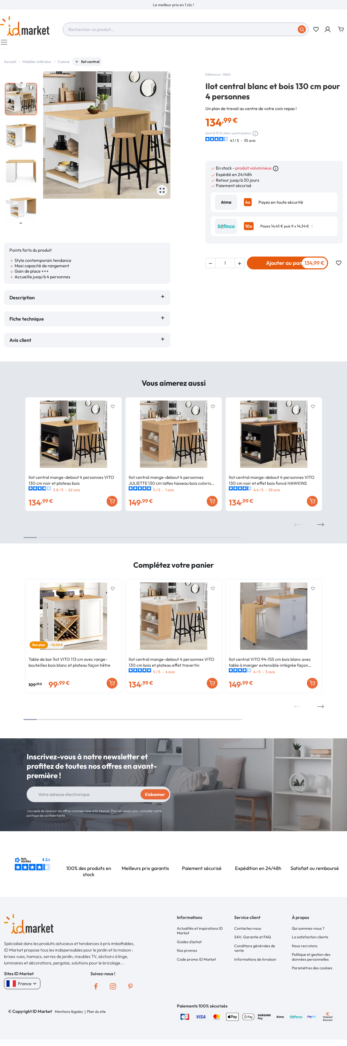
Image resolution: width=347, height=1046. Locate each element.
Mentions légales (69, 1014)
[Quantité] (225, 266)
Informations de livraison (255, 960)
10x (248, 228)
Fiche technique (26, 321)
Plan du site (96, 1014)
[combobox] (186, 29)
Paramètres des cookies (312, 968)
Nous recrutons (304, 947)
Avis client (21, 343)
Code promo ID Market (196, 960)
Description (22, 300)
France (22, 986)
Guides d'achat (189, 943)
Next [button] (21, 225)
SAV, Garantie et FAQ (252, 938)
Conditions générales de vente (254, 949)
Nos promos (187, 951)
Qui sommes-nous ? (308, 930)
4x (247, 205)
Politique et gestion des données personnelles (311, 958)
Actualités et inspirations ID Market (200, 933)
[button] (328, 29)
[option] (173, 5)
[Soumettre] (302, 29)
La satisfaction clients (310, 938)
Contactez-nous (247, 930)
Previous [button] (21, 85)
